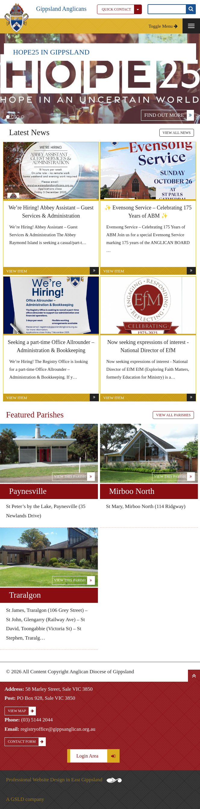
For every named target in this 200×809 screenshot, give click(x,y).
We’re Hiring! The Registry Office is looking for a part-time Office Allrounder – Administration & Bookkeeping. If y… (48, 369)
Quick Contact (122, 9)
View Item (52, 270)
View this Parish (74, 477)
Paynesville (27, 491)
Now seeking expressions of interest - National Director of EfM (148, 346)
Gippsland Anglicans (61, 8)
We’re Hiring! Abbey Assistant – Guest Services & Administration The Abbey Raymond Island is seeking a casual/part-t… (47, 235)
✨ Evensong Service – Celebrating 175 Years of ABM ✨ (148, 212)
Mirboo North (132, 491)
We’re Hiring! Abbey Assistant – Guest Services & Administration (50, 212)
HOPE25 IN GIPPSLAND (51, 52)
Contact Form (26, 742)
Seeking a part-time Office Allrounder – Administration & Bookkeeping (51, 346)
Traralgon (25, 595)
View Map (22, 711)
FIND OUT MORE (169, 115)
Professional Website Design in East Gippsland (64, 780)
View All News (177, 133)
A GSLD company (25, 799)
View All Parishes (173, 415)
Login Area (97, 755)
